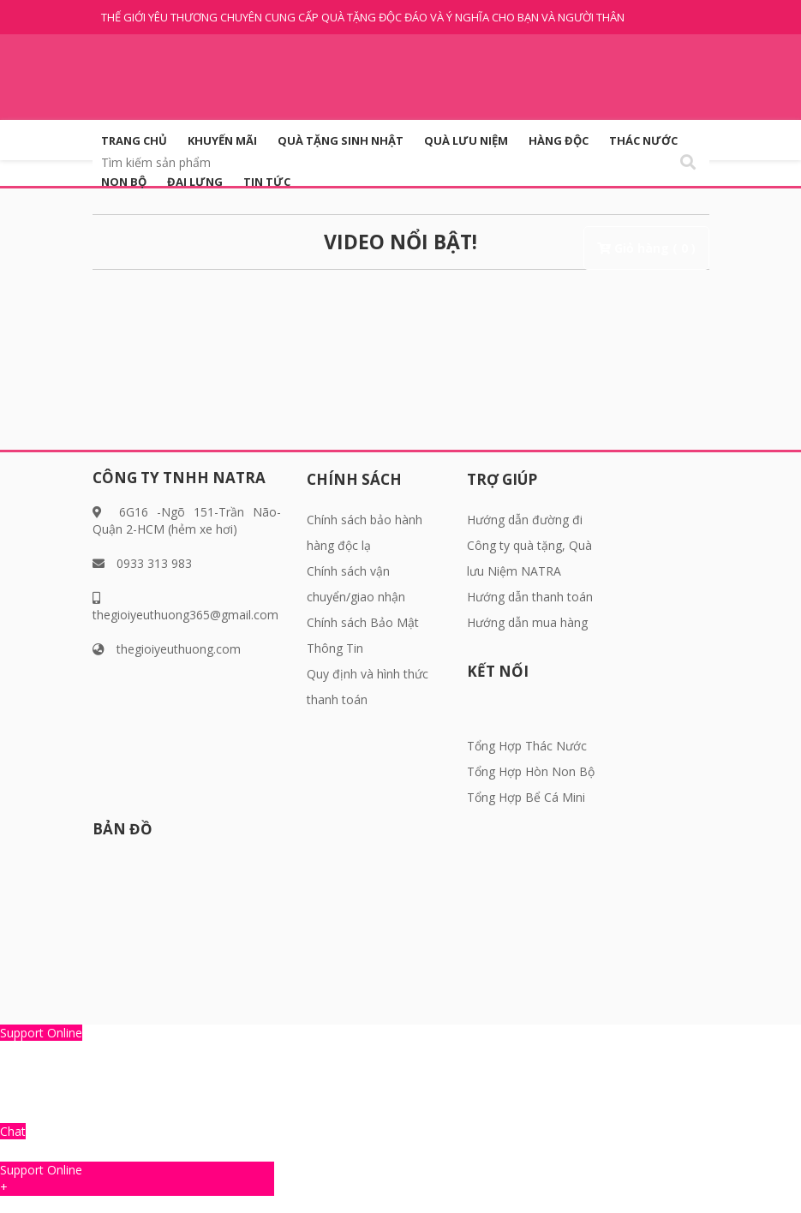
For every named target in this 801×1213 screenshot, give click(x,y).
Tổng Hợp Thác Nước (527, 746)
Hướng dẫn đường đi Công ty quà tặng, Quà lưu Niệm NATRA (529, 545)
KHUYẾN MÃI (222, 140)
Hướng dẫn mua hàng (527, 622)
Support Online (41, 1033)
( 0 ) (684, 248)
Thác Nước (643, 140)
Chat (13, 1131)
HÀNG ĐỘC (559, 140)
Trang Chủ (134, 140)
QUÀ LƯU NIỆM (466, 140)
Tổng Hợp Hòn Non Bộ (531, 771)
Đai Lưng (195, 181)
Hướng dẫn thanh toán (530, 597)
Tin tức (266, 181)
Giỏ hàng (641, 248)
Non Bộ (123, 181)
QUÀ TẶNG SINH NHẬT (340, 140)
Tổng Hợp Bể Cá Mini (526, 797)
